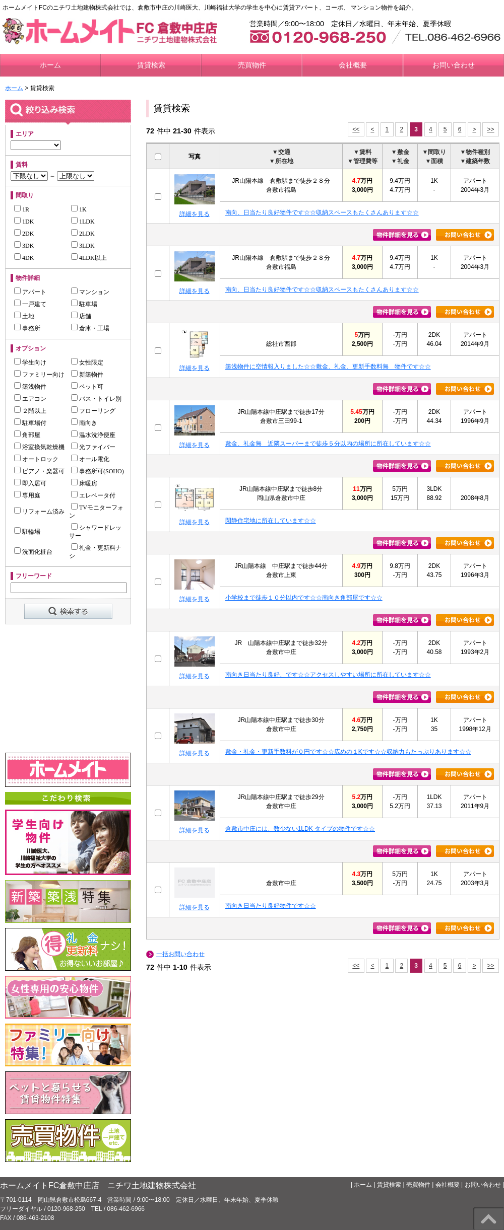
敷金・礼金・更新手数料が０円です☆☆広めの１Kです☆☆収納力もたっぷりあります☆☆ (348, 751)
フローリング (93, 410)
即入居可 (30, 483)
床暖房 (84, 483)
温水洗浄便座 (93, 435)
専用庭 (27, 495)
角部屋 (27, 435)
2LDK (83, 233)
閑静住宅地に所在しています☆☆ (270, 520)
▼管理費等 (362, 161)
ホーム (50, 65)
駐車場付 (30, 422)
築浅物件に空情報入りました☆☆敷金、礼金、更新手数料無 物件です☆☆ (328, 366)
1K (79, 209)
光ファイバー (93, 447)
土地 (24, 316)
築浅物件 (30, 386)
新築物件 (87, 374)
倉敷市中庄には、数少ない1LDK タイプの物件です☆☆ (300, 828)
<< (355, 129)
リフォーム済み (39, 511)
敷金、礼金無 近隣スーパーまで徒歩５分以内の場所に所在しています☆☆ (328, 443)
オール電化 (90, 459)
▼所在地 (281, 161)
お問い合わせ (453, 65)
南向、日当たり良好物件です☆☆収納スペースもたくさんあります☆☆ (322, 212)
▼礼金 (400, 161)
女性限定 (87, 362)
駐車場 (84, 304)
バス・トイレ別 (96, 398)
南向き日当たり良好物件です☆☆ (270, 905)
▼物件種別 (475, 152)
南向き (84, 422)
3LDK (83, 245)
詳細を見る (194, 214)
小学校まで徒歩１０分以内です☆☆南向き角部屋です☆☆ (304, 597)
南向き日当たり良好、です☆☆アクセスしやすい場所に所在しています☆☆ (328, 674)
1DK (24, 221)
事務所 (27, 328)
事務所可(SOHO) (97, 471)
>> (490, 129)
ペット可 (87, 386)
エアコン (30, 398)
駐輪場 (27, 531)
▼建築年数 (475, 161)
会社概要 (353, 65)
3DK (24, 245)
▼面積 (434, 161)
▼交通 (281, 152)
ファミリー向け (39, 374)
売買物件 (252, 65)
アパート (30, 292)
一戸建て (30, 304)
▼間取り (434, 152)
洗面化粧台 (33, 551)
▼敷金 (400, 152)
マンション (90, 292)
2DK (24, 233)
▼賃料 (362, 152)
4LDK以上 (89, 257)
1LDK (83, 221)
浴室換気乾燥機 (39, 447)
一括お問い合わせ (180, 954)
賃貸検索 (151, 65)
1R (21, 209)
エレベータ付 (93, 495)
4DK (24, 257)
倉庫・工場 (90, 328)
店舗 (81, 316)
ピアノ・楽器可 (39, 471)
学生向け (30, 362)
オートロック (36, 459)
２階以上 (30, 410)
